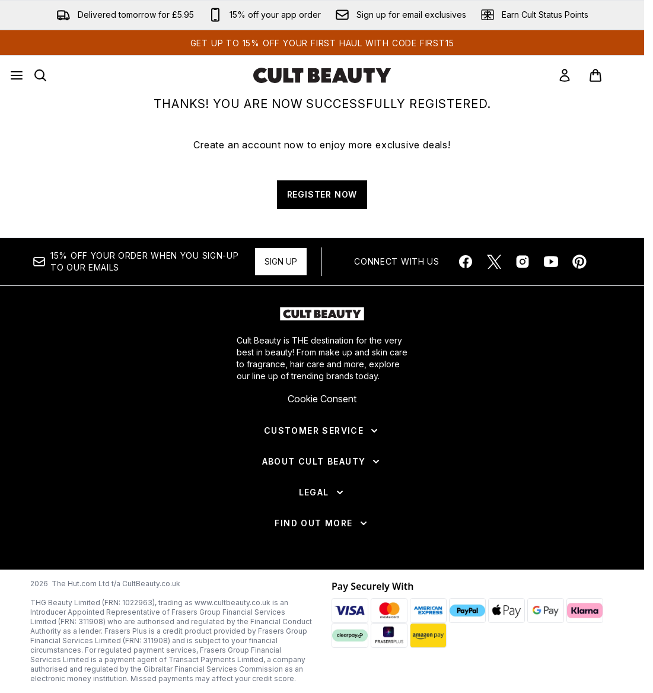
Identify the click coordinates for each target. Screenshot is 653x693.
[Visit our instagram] (522, 261)
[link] (564, 75)
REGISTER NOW (322, 194)
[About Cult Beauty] (322, 462)
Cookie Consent (322, 399)
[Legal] (322, 492)
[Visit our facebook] (465, 261)
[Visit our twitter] (494, 261)
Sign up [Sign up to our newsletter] (281, 261)
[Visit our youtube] (551, 261)
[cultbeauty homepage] (322, 75)
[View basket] (608, 75)
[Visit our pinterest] (579, 261)
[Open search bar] (40, 75)
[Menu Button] (16, 75)
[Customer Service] (322, 431)
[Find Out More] (322, 523)
